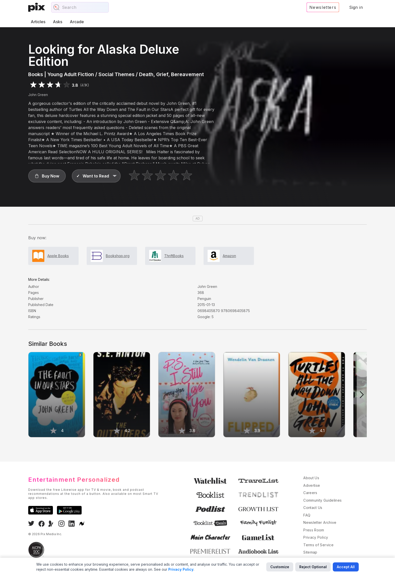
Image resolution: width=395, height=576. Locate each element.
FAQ (306, 515)
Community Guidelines (322, 500)
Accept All (346, 567)
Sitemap (310, 552)
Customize (279, 567)
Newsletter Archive (319, 522)
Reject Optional (313, 567)
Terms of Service (318, 545)
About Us (311, 478)
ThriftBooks (174, 256)
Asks (57, 21)
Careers (310, 493)
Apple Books (58, 256)
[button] (47, 176)
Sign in (356, 7)
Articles (38, 21)
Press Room (313, 530)
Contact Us (312, 507)
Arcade (77, 21)
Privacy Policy (315, 537)
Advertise (311, 485)
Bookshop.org (117, 256)
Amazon (229, 256)
